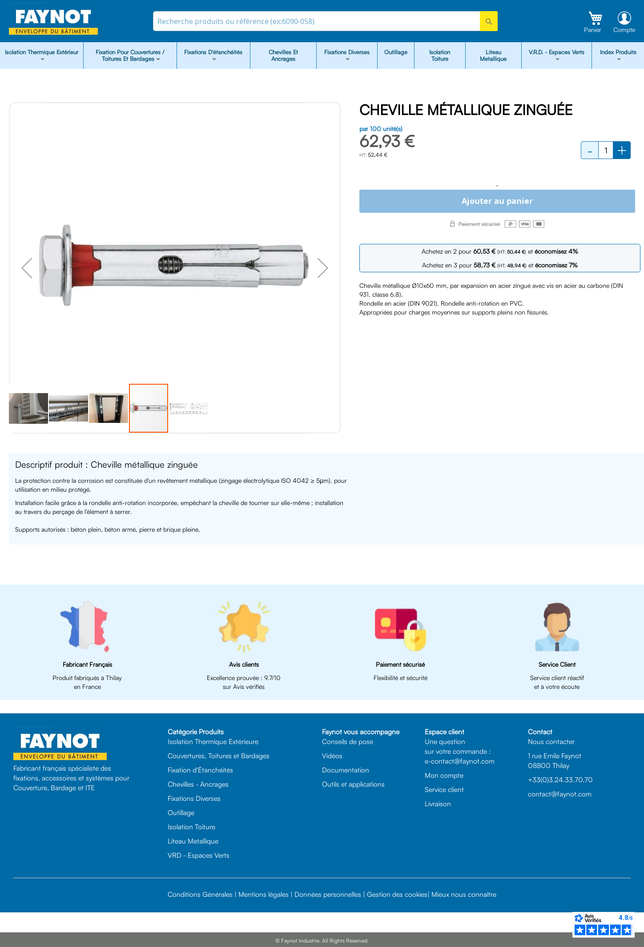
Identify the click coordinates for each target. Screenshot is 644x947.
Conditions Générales (200, 894)
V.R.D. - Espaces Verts (556, 52)
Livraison (438, 803)
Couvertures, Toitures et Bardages (219, 755)
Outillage (395, 52)
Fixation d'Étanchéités (200, 769)
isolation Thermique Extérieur (41, 52)
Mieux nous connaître (463, 894)
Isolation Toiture (439, 55)
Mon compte (444, 775)
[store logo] (53, 19)
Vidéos (332, 755)
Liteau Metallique (493, 55)
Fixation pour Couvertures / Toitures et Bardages (130, 55)
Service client (444, 789)
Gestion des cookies (397, 894)
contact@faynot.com (560, 793)
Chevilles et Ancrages (283, 55)
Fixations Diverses (194, 798)
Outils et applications (353, 784)
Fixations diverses (347, 52)
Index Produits (618, 52)
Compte (624, 29)
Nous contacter (551, 741)
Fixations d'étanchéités (213, 52)
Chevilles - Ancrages (198, 784)
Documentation (345, 769)
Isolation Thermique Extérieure (213, 741)
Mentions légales (263, 894)
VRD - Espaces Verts (198, 855)
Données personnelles (327, 894)
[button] (26, 268)
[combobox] (325, 21)
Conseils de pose (347, 741)
